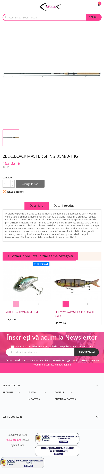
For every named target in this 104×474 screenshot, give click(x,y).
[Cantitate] (7, 184)
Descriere (37, 205)
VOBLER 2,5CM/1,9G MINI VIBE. (23, 312)
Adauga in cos (30, 184)
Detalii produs (64, 205)
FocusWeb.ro (13, 439)
